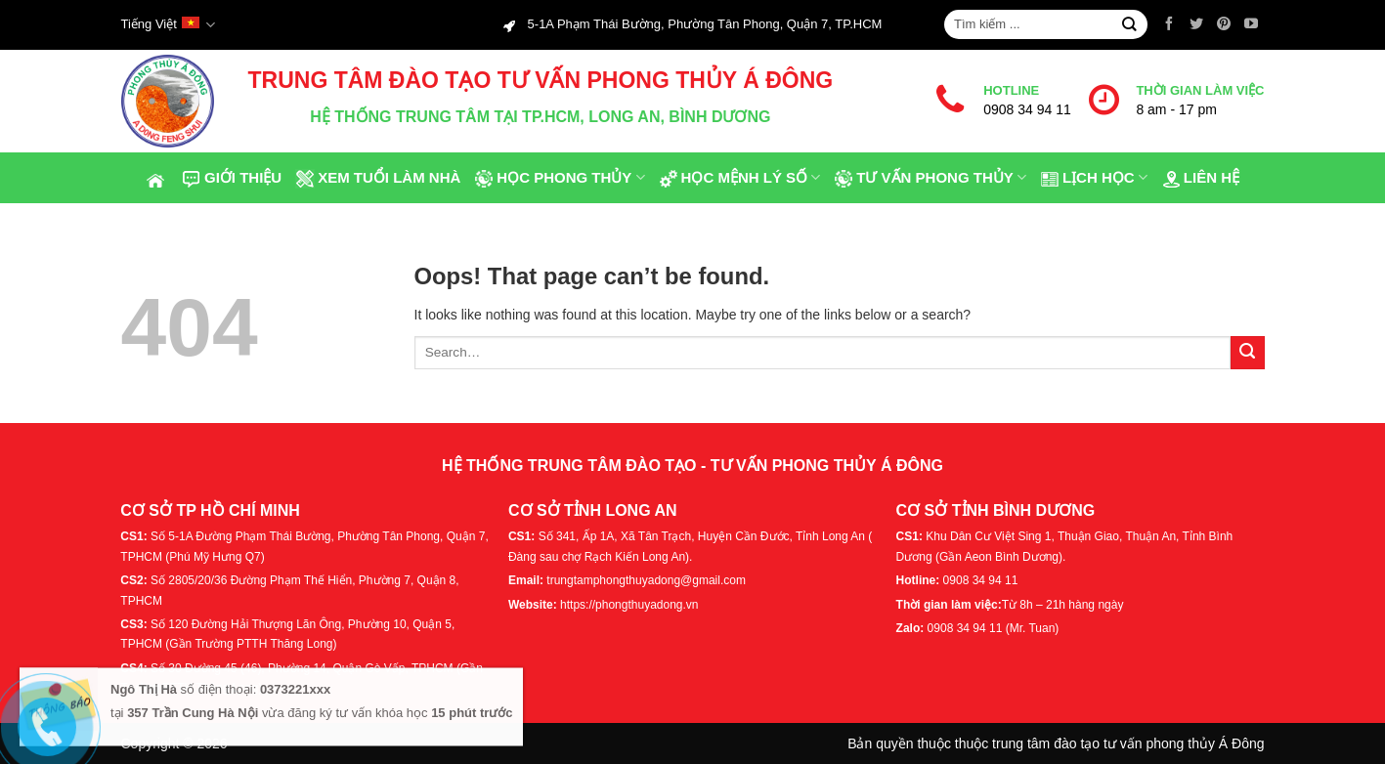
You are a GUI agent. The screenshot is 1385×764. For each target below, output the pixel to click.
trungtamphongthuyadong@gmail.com (646, 580)
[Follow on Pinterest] (1224, 24)
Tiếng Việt (168, 25)
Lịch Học (1093, 178)
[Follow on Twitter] (1196, 24)
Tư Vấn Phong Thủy (930, 178)
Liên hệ (1200, 178)
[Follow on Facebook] (1169, 24)
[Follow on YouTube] (1251, 24)
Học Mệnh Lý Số (740, 178)
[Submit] (1129, 25)
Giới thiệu (231, 178)
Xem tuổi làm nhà (377, 178)
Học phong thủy (559, 178)
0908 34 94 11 (1027, 109)
